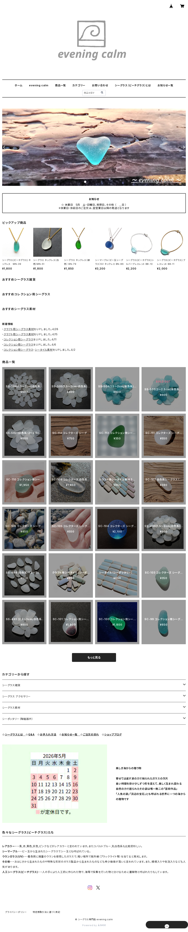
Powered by (94, 925)
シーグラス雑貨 (11, 685)
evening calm (38, 85)
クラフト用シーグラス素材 (19, 329)
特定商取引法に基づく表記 (46, 912)
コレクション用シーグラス (18, 339)
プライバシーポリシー (16, 912)
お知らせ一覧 (165, 85)
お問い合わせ (100, 85)
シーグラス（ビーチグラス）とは (133, 85)
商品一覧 (60, 85)
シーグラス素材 (11, 707)
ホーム (18, 85)
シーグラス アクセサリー (16, 696)
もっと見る (94, 657)
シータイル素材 (44, 349)
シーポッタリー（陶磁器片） (17, 718)
